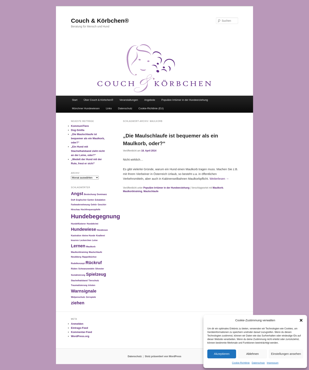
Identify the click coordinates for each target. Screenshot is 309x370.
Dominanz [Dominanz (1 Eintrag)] (102, 194)
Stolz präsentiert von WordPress (163, 356)
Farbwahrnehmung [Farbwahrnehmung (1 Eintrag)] (80, 204)
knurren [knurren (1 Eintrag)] (75, 240)
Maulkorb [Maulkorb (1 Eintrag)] (90, 246)
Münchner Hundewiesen (86, 108)
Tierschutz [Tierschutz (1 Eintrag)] (93, 280)
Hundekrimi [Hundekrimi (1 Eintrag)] (92, 223)
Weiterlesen (219, 178)
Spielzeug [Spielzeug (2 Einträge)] (96, 274)
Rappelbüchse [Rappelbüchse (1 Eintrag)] (89, 257)
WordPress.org (80, 336)
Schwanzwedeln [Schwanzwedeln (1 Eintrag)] (86, 268)
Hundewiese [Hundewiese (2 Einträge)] (83, 229)
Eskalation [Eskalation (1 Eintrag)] (100, 200)
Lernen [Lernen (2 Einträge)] (78, 245)
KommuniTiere (80, 125)
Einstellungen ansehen (286, 353)
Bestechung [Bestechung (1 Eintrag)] (90, 194)
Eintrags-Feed (79, 327)
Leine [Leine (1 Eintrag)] (95, 240)
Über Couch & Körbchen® (98, 99)
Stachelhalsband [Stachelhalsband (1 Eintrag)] (79, 280)
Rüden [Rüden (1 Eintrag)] (74, 268)
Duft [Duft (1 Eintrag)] (73, 200)
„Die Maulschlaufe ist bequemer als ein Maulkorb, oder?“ (88, 138)
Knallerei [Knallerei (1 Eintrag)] (100, 235)
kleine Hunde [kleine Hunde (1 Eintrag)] (88, 235)
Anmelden (77, 323)
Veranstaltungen (128, 99)
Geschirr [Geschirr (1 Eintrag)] (102, 204)
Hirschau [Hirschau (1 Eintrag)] (75, 209)
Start (74, 99)
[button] (301, 320)
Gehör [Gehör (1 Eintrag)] (94, 204)
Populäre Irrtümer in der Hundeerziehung (184, 99)
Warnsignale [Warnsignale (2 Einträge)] (83, 291)
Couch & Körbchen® (100, 20)
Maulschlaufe (150, 191)
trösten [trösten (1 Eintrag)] (91, 285)
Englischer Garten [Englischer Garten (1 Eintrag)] (85, 200)
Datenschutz (258, 363)
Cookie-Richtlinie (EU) (151, 108)
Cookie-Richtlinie (241, 363)
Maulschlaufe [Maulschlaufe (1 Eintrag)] (95, 252)
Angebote (149, 99)
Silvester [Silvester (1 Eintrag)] (99, 268)
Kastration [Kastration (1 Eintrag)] (76, 235)
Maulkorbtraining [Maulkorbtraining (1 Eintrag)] (79, 252)
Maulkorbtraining (132, 191)
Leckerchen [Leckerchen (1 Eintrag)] (85, 240)
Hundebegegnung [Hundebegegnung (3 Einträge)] (95, 216)
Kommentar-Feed (81, 332)
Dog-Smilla (77, 130)
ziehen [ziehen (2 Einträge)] (77, 302)
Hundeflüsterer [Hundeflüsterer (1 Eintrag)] (78, 223)
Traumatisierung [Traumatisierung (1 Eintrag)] (79, 285)
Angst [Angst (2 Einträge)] (77, 193)
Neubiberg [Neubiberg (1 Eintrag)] (76, 257)
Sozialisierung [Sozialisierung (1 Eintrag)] (78, 275)
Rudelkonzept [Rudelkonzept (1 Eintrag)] (78, 263)
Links (109, 108)
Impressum (272, 363)
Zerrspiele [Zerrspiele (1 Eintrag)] (91, 297)
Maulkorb (218, 187)
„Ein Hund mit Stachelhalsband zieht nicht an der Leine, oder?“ (88, 150)
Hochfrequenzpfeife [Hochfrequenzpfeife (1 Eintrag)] (90, 209)
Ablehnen (252, 353)
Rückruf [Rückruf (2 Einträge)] (94, 262)
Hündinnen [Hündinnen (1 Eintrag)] (102, 230)
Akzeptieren (221, 353)
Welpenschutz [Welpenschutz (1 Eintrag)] (78, 297)
